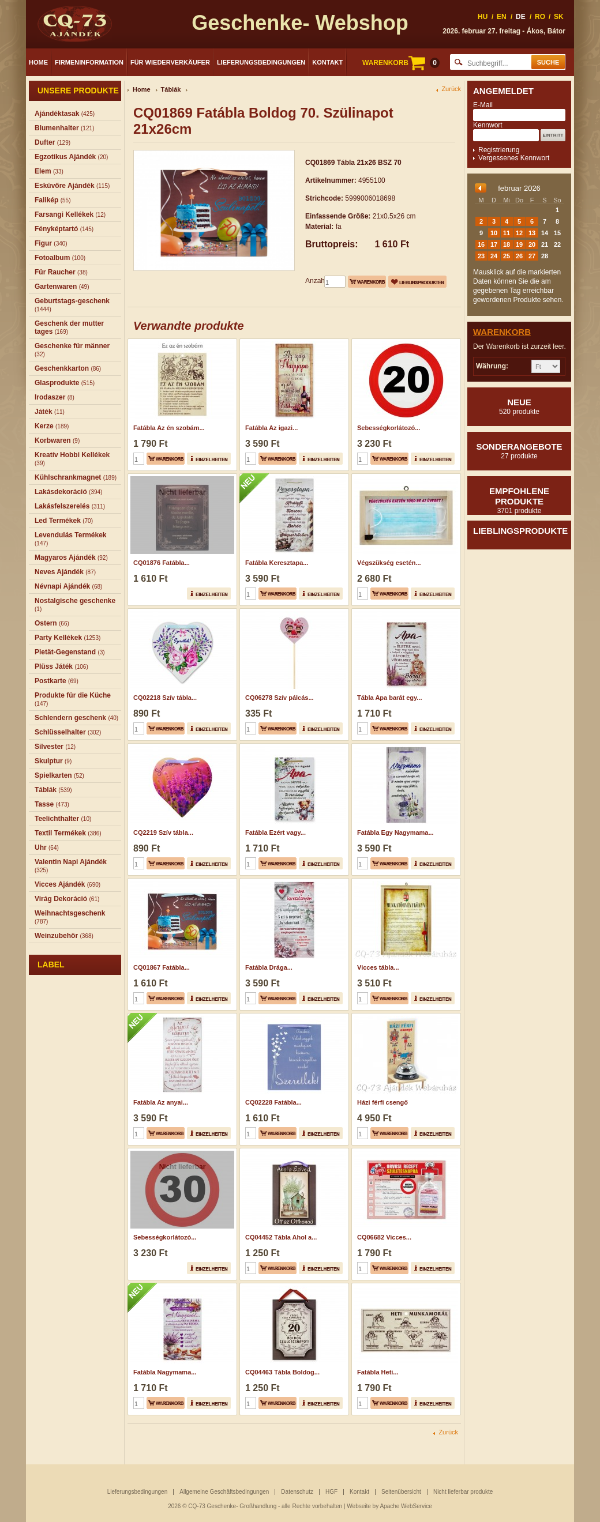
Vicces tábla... (378, 967)
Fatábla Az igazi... (271, 427)
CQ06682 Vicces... (384, 1237)
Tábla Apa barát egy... (389, 697)
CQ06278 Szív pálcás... (279, 697)
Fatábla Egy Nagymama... (395, 832)
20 (531, 244)
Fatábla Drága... (268, 967)
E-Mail (483, 105)
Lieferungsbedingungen (261, 62)
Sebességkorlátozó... (388, 427)
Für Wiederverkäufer (170, 62)
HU (482, 17)
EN (502, 17)
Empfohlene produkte (519, 500)
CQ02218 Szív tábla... (165, 697)
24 (493, 256)
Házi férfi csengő (382, 1102)
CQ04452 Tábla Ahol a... (281, 1237)
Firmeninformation (89, 62)
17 (493, 244)
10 (493, 232)
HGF (331, 1492)
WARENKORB (401, 63)
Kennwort (487, 125)
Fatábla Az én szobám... (169, 427)
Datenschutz (297, 1492)
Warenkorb (502, 332)
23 (481, 256)
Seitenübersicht (401, 1492)
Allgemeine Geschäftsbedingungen (224, 1492)
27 (531, 256)
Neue (519, 406)
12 (519, 232)
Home (38, 62)
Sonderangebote (519, 451)
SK (559, 17)
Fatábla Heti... (378, 1372)
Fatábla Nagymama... (164, 1372)
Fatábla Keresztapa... (276, 562)
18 (506, 244)
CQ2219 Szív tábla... (163, 832)
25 (506, 256)
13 (531, 232)
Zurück (451, 89)
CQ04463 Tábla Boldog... (282, 1372)
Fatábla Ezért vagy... (275, 832)
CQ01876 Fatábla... (161, 562)
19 (519, 244)
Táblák (171, 89)
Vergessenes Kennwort (513, 158)
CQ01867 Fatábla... (161, 967)
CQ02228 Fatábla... (273, 1102)
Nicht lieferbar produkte (463, 1492)
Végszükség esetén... (389, 562)
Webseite (359, 1506)
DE (521, 17)
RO (540, 17)
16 (481, 244)
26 (519, 256)
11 (506, 232)
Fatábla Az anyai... (160, 1102)
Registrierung (498, 150)
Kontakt (327, 62)
